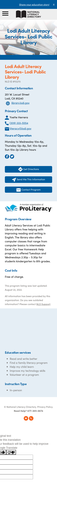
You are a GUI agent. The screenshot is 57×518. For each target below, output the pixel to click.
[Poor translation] (11, 452)
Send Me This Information (28, 180)
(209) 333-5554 (18, 123)
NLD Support (43, 304)
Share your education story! (34, 4)
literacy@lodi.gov (20, 128)
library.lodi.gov (20, 103)
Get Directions (28, 169)
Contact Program (28, 190)
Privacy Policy (44, 406)
